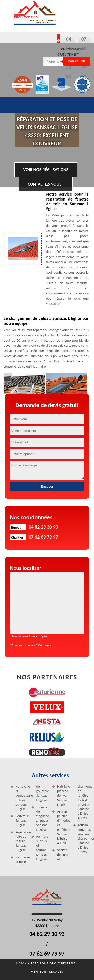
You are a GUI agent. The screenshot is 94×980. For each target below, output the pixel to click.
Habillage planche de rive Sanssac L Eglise (63, 795)
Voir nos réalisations (45, 169)
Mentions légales (47, 971)
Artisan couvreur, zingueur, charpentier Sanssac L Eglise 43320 (84, 838)
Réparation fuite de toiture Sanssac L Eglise (22, 841)
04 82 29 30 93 (46, 933)
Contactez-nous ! (46, 184)
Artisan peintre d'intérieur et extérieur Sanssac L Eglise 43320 (63, 827)
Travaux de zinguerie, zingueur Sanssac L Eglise (42, 818)
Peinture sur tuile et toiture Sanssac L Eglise (42, 848)
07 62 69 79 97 (46, 953)
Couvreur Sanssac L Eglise (22, 820)
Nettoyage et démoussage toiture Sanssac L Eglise (22, 797)
